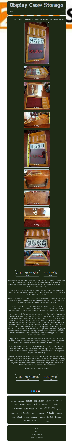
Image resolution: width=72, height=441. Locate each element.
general (47, 421)
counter (15, 413)
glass (50, 416)
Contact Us (37, 431)
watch (50, 412)
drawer (45, 404)
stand (56, 404)
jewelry (21, 401)
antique (36, 404)
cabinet (25, 412)
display (49, 408)
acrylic (50, 400)
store (59, 400)
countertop (42, 417)
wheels (29, 404)
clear (34, 421)
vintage (41, 413)
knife (16, 404)
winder (22, 404)
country (34, 417)
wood (27, 420)
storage (17, 408)
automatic (41, 421)
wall (33, 413)
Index (37, 428)
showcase (29, 408)
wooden (13, 401)
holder (58, 417)
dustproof (26, 417)
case (39, 408)
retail (51, 404)
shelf (29, 400)
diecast (59, 409)
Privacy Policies (36, 435)
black (19, 417)
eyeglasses (59, 413)
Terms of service (37, 438)
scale (13, 417)
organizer (39, 400)
